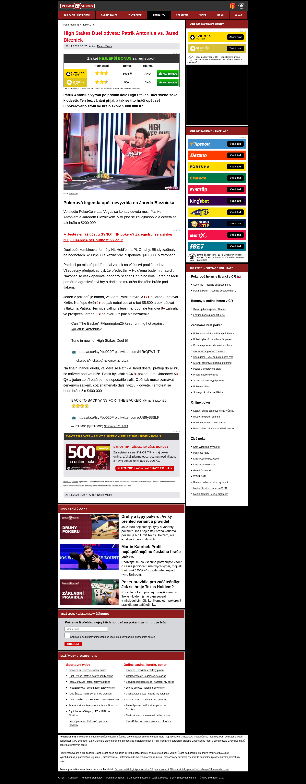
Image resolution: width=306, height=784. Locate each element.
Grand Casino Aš (202, 470)
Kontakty (73, 777)
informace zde (127, 757)
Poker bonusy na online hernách (210, 422)
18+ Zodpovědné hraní (184, 777)
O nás (61, 777)
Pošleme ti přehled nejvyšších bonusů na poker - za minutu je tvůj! (116, 622)
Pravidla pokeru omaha (205, 374)
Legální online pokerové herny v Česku (213, 410)
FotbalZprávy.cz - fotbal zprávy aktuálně (89, 682)
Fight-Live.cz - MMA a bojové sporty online (91, 676)
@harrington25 (112, 323)
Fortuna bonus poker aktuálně (209, 315)
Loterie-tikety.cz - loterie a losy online (145, 687)
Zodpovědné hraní (201, 740)
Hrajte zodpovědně (71, 482)
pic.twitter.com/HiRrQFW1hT (137, 352)
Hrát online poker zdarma (206, 416)
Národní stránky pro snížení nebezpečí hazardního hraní (199, 769)
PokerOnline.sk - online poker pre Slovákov (148, 721)
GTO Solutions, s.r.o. (213, 777)
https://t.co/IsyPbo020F (96, 352)
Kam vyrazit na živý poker (206, 447)
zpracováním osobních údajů (100, 637)
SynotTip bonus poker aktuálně (209, 309)
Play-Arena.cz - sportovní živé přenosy (146, 699)
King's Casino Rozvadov (206, 458)
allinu (174, 368)
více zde (127, 486)
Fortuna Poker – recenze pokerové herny (214, 290)
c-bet (137, 303)
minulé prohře (93, 265)
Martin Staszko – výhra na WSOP (211, 488)
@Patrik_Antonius (85, 329)
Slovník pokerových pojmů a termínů (212, 363)
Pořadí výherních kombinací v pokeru (212, 339)
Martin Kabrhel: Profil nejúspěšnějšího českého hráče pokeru (151, 552)
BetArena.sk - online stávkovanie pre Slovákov (93, 705)
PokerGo (73, 193)
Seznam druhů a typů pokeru (208, 380)
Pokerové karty (201, 452)
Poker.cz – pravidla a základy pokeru (145, 670)
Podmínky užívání (115, 777)
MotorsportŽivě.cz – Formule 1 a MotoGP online (94, 699)
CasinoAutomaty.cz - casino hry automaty (148, 693)
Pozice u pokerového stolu (207, 368)
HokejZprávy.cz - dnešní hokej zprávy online (92, 687)
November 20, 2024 (116, 360)
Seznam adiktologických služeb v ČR (133, 769)
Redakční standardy (91, 777)
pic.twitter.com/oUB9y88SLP (137, 417)
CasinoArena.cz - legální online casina (146, 676)
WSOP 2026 (199, 476)
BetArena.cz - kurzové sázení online (87, 670)
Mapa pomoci (162, 769)
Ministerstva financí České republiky (199, 736)
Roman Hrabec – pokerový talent (210, 482)
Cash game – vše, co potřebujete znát (213, 357)
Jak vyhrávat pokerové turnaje (209, 351)
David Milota (104, 46)
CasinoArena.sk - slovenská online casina (148, 715)
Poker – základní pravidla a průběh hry (213, 333)
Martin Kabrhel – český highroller (210, 494)
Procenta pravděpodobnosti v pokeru (212, 345)
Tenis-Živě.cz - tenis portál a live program (90, 693)
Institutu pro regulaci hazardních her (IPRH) (136, 740)
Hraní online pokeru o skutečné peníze (213, 428)
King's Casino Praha (204, 464)
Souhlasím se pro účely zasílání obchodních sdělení (113, 637)
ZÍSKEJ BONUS (168, 73)
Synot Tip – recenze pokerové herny (212, 284)
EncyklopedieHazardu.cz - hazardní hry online (150, 682)
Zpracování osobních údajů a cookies (148, 777)
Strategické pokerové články (208, 392)
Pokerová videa (201, 386)
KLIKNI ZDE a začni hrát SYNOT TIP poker (144, 468)
